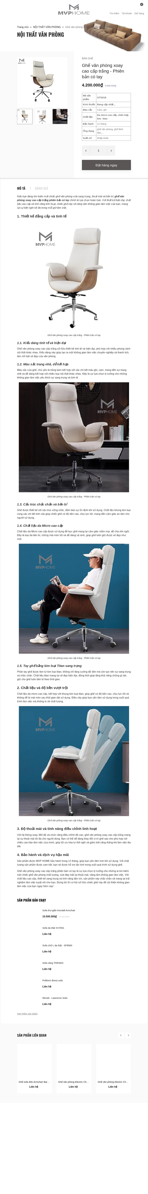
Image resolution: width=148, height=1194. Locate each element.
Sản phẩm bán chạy (31, 900)
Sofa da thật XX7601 (53, 928)
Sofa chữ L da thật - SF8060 (57, 945)
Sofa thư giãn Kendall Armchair (58, 910)
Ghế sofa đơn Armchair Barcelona (36, 1082)
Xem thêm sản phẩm (27, 1014)
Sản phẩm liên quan (31, 1035)
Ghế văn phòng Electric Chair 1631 (76, 1082)
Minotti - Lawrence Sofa (54, 998)
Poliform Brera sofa (52, 980)
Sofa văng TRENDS (52, 963)
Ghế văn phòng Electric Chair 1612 (116, 1082)
